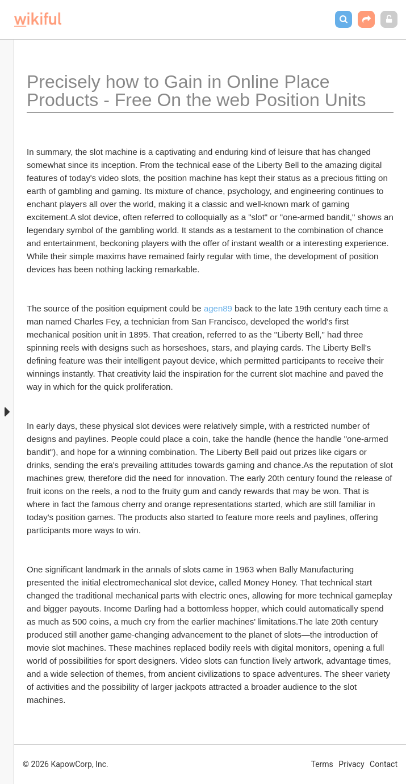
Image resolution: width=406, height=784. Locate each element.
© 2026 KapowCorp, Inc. (65, 764)
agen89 (218, 308)
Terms (322, 764)
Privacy (351, 764)
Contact (383, 764)
